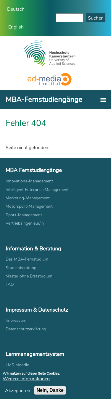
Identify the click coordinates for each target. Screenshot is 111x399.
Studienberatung (21, 267)
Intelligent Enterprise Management (37, 189)
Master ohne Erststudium (29, 276)
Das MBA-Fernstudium (27, 259)
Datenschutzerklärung (26, 329)
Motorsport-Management (29, 206)
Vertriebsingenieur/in (25, 223)
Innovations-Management (29, 181)
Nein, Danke (50, 392)
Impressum (16, 320)
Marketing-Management (28, 198)
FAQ (10, 284)
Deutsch (16, 9)
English (16, 26)
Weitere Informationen (26, 380)
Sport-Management (24, 214)
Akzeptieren (17, 392)
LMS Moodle (17, 365)
